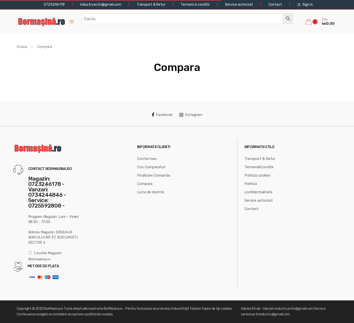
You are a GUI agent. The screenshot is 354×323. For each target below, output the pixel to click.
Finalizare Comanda (153, 175)
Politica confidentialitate (258, 188)
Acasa (22, 46)
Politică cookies (257, 175)
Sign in (305, 4)
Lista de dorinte (150, 192)
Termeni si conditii (195, 4)
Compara (144, 184)
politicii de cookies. (99, 314)
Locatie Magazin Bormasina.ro (45, 256)
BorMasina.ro (53, 309)
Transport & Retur (151, 4)
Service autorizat (239, 4)
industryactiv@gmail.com (100, 4)
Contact (275, 4)
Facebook (162, 114)
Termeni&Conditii (258, 167)
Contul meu (147, 158)
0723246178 (54, 4)
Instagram (190, 114)
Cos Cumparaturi (151, 167)
